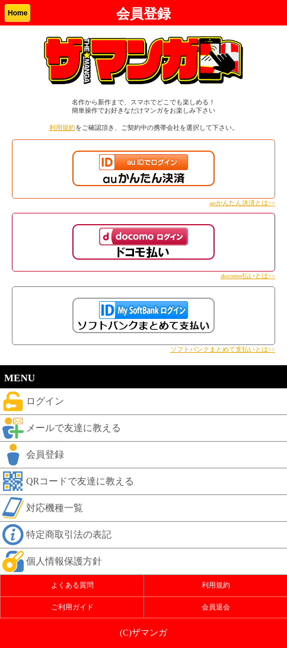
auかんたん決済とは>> (242, 202)
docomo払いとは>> (248, 275)
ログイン (32, 401)
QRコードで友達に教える (67, 481)
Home (17, 13)
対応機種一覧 (41, 508)
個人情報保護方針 (51, 561)
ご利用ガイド (72, 607)
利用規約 (62, 127)
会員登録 (32, 455)
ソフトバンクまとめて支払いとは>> (222, 349)
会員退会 (216, 607)
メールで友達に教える (60, 428)
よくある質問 (72, 585)
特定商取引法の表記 (55, 535)
